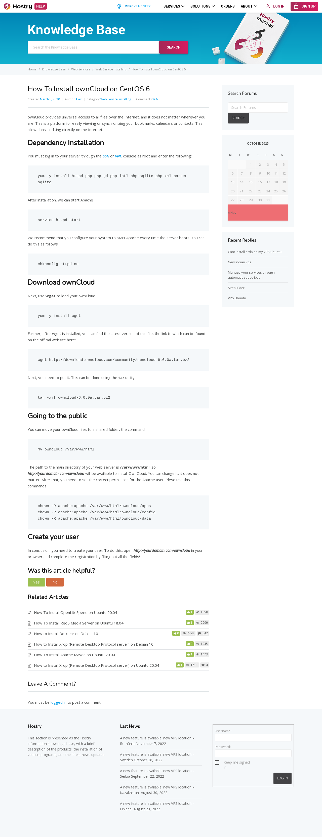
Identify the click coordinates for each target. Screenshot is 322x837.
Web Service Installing (115, 99)
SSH (106, 155)
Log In (282, 778)
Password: (223, 746)
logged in (58, 702)
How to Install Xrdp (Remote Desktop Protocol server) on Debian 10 (93, 644)
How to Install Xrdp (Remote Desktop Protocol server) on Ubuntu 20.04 (96, 665)
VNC (118, 155)
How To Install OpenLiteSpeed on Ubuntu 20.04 (75, 612)
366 (155, 99)
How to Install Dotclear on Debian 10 (66, 633)
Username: (223, 731)
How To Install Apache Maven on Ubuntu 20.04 (74, 654)
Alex (78, 99)
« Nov (232, 212)
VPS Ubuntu (237, 298)
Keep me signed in (237, 763)
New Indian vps (239, 262)
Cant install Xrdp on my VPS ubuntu (254, 251)
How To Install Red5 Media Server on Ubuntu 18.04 (79, 622)
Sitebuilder (236, 287)
